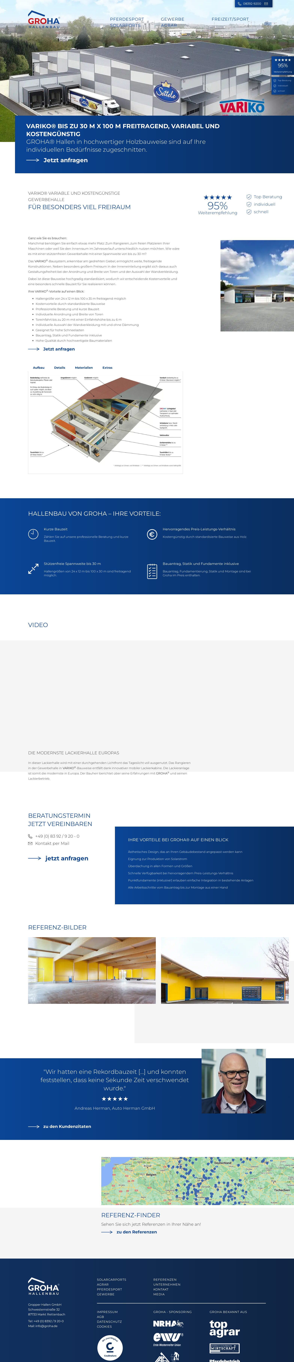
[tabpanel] (105, 422)
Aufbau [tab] (38, 367)
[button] (281, 971)
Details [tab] (59, 367)
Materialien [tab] (84, 367)
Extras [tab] (107, 367)
